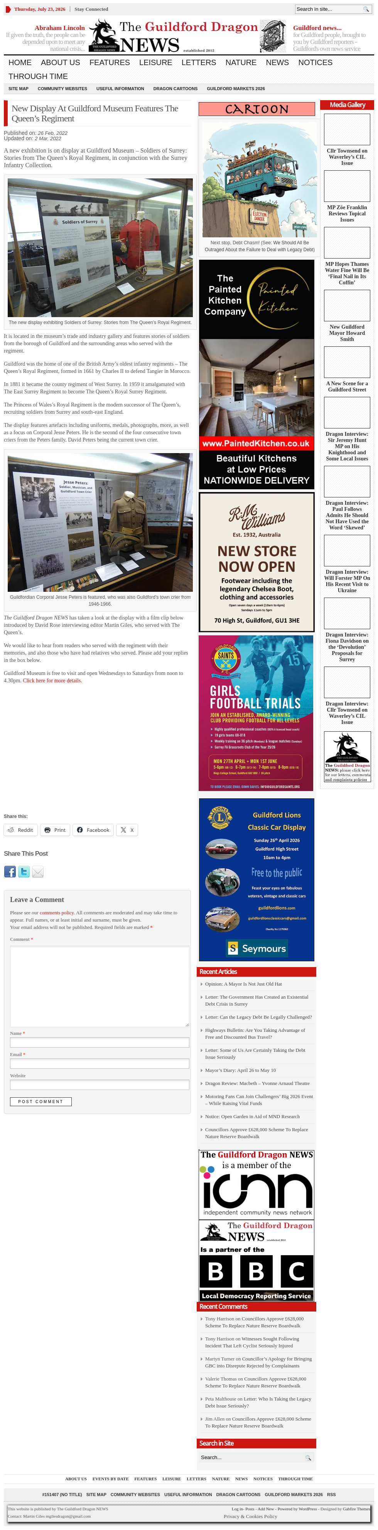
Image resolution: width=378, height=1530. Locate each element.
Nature (241, 62)
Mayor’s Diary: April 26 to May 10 (240, 1070)
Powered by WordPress (297, 1508)
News (277, 62)
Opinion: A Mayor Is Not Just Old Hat (243, 984)
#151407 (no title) (62, 1494)
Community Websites (62, 88)
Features (109, 62)
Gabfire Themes (356, 1508)
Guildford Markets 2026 (236, 88)
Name (17, 1033)
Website (18, 1075)
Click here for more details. (52, 681)
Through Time (38, 76)
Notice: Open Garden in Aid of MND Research (252, 1116)
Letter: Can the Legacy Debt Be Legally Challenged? (258, 1017)
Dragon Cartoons (176, 88)
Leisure (155, 62)
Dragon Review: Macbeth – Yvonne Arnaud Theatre (257, 1083)
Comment (21, 939)
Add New (266, 1508)
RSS (331, 1494)
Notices (315, 62)
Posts (249, 1508)
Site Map (18, 88)
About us (60, 62)
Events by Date (111, 1478)
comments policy (57, 912)
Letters (199, 62)
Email (17, 1054)
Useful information (120, 88)
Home (20, 62)
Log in (237, 1508)
